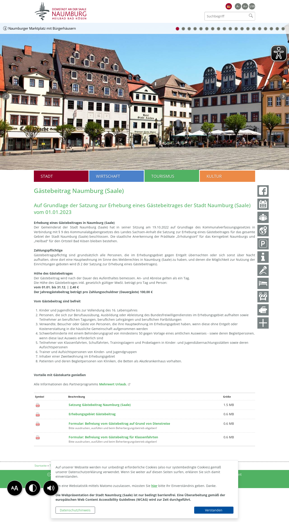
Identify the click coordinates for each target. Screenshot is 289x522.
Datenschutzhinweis (75, 510)
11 (236, 29)
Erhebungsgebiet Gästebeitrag (92, 414)
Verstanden (213, 510)
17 (271, 29)
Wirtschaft (108, 176)
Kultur (214, 176)
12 (242, 29)
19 (283, 29)
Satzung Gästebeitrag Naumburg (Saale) (100, 405)
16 (265, 29)
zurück (5, 96)
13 (248, 29)
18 (277, 29)
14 (254, 29)
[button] (51, 488)
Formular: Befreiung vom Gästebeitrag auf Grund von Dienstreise (119, 423)
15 (259, 29)
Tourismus (162, 176)
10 (230, 29)
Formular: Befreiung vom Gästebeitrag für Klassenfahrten (113, 437)
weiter (283, 96)
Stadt (47, 176)
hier (154, 486)
